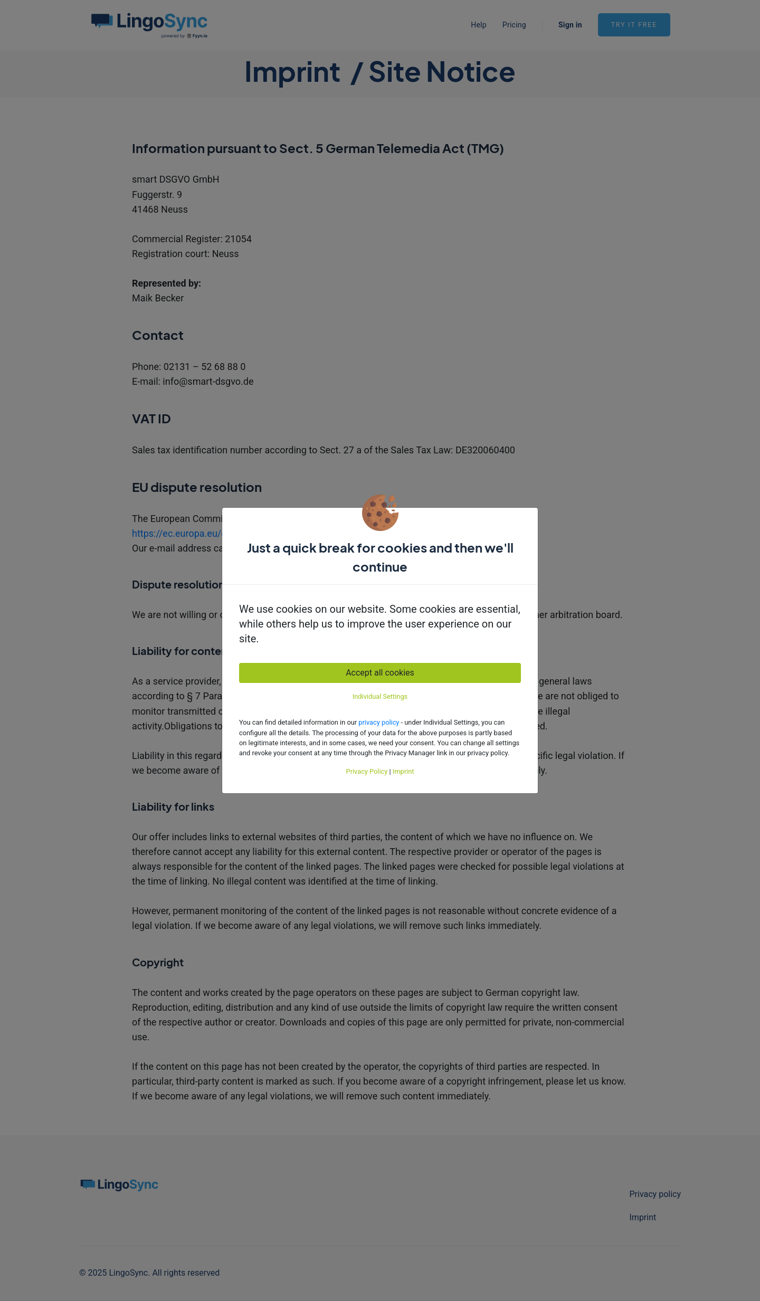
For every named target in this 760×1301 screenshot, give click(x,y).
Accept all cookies (380, 673)
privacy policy (378, 722)
